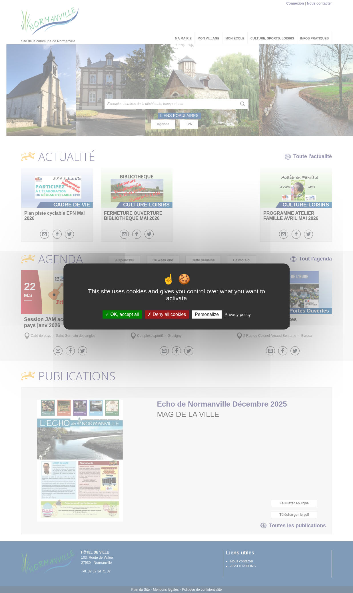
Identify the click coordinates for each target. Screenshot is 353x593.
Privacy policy (237, 314)
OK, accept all (122, 314)
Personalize (207, 314)
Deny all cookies (167, 314)
